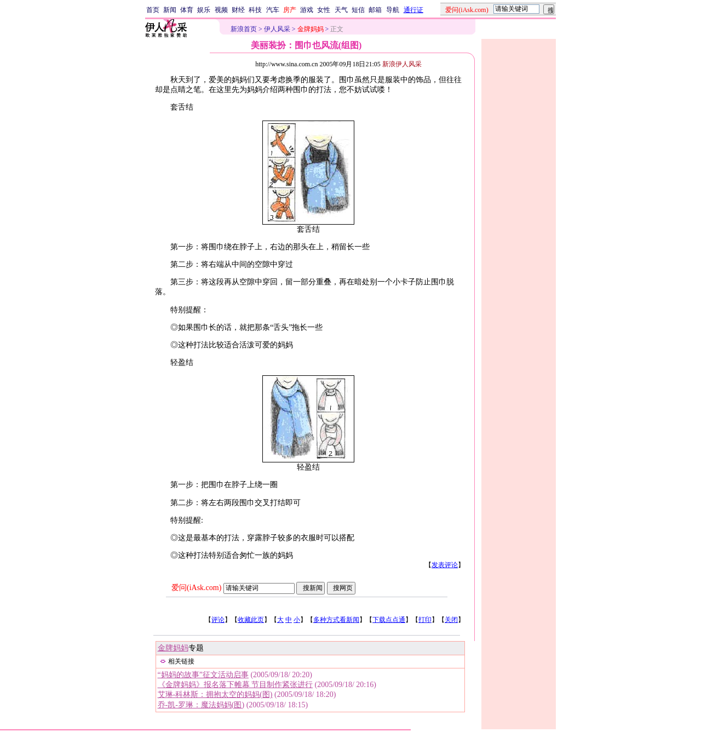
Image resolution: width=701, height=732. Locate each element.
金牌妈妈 (173, 648)
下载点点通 (388, 620)
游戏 (306, 10)
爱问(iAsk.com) (196, 588)
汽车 (272, 10)
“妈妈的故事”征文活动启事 (203, 675)
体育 (186, 10)
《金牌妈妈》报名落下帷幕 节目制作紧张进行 (235, 684)
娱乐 (203, 10)
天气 (341, 10)
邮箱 (375, 10)
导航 (392, 10)
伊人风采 (277, 29)
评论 (218, 620)
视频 (221, 10)
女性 (323, 10)
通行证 (413, 10)
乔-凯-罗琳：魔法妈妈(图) (201, 705)
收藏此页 (251, 620)
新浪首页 (244, 29)
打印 (425, 620)
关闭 (451, 620)
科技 (255, 10)
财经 (238, 10)
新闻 (169, 10)
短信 (358, 10)
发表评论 (445, 565)
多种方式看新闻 (336, 620)
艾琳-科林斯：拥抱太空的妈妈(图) (215, 694)
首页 (152, 10)
